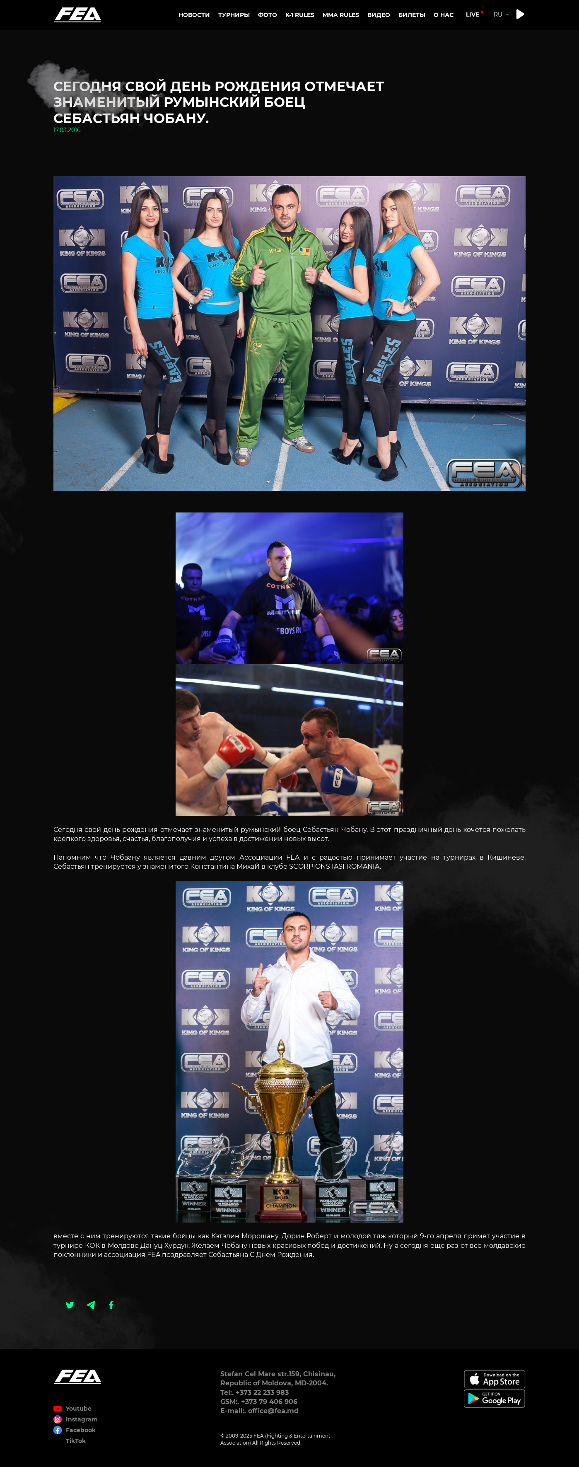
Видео (378, 15)
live (472, 14)
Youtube (79, 1408)
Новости (194, 15)
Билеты (411, 15)
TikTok (76, 1441)
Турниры (234, 15)
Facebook (81, 1430)
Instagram (82, 1419)
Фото (267, 15)
